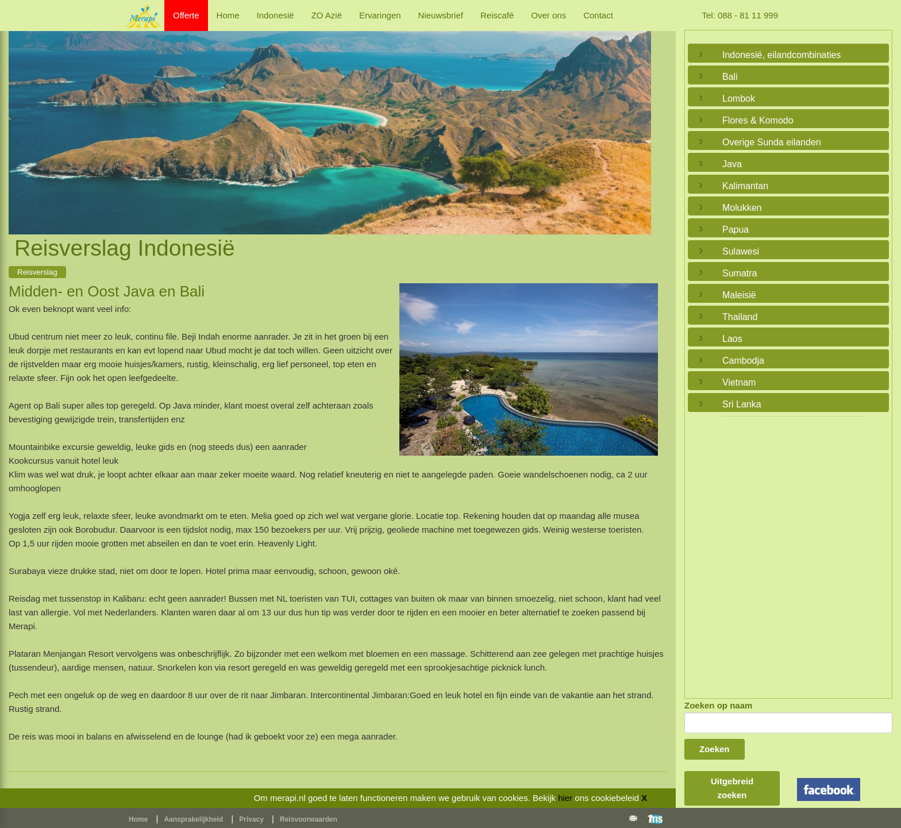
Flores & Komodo (758, 120)
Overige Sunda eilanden (771, 142)
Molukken (741, 208)
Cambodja (743, 360)
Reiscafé (497, 15)
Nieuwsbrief (440, 15)
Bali (730, 77)
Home (228, 15)
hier (565, 798)
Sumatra (739, 273)
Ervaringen (380, 15)
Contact (598, 15)
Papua (735, 229)
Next (639, 119)
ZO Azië (326, 15)
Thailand (739, 317)
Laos (732, 339)
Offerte (186, 15)
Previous (20, 119)
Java (732, 164)
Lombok (738, 98)
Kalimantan (745, 186)
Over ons (548, 15)
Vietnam (739, 382)
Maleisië (739, 295)
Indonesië (275, 15)
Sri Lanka (741, 404)
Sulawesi (740, 251)
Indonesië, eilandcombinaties (781, 55)
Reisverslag (37, 272)
